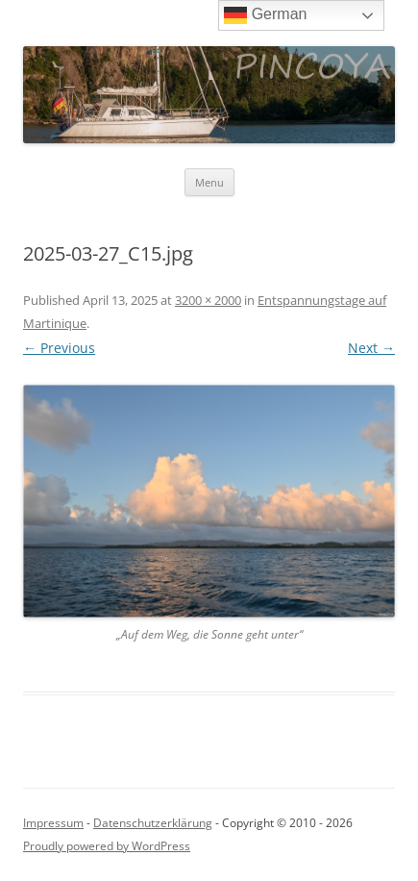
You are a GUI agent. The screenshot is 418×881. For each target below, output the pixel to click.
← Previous (59, 348)
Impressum (53, 823)
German (265, 15)
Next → (371, 348)
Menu (209, 182)
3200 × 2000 (208, 300)
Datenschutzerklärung (152, 823)
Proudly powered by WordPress (106, 846)
